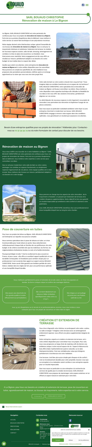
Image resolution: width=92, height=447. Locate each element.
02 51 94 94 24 (21, 130)
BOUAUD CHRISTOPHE (17, 423)
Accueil (13, 419)
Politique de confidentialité (75, 444)
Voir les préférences (83, 440)
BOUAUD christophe (34, 444)
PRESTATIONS (14, 426)
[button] (89, 430)
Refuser (71, 440)
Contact (13, 433)
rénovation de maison (20, 47)
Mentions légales (46, 444)
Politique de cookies (63, 444)
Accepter (58, 440)
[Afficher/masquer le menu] (87, 5)
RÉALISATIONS (14, 429)
